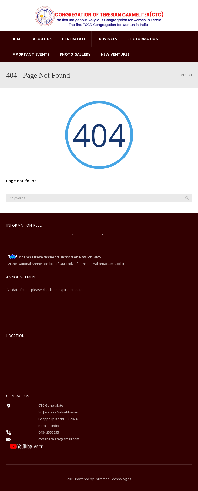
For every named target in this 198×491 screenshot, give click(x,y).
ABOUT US (42, 38)
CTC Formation (143, 38)
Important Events (30, 54)
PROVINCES (106, 38)
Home (16, 38)
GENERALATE (74, 38)
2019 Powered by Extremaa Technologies (99, 479)
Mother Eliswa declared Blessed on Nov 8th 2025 (59, 257)
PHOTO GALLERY (75, 54)
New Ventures (115, 54)
